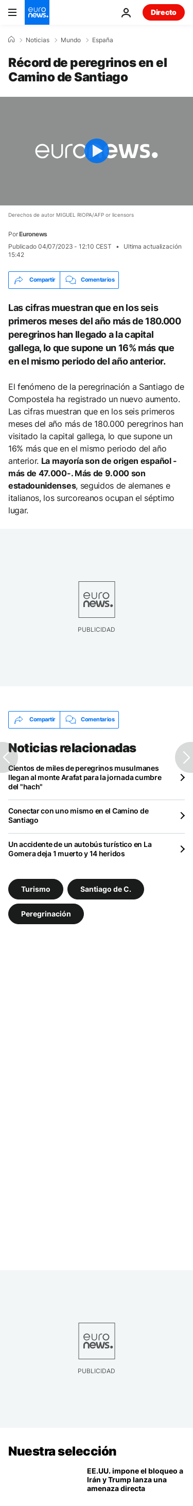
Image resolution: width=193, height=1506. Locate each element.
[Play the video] (96, 151)
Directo (164, 12)
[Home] (11, 39)
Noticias (37, 40)
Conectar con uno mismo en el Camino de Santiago (78, 815)
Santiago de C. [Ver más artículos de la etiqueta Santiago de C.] (105, 889)
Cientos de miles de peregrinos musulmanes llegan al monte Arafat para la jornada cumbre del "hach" (84, 777)
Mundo (71, 40)
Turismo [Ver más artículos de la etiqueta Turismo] (35, 889)
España (102, 40)
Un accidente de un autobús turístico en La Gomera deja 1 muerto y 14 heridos (79, 849)
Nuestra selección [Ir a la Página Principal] (62, 1451)
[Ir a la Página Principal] (37, 12)
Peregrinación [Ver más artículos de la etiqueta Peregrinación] (46, 913)
